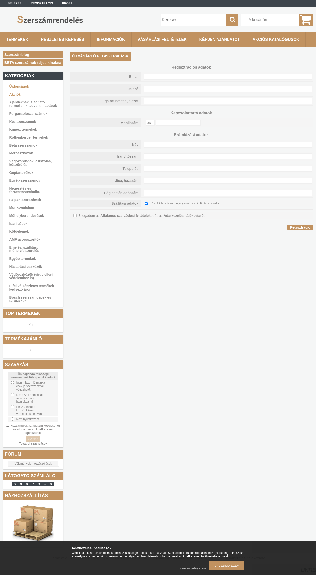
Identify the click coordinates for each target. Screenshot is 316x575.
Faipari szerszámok (25, 200)
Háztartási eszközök (25, 267)
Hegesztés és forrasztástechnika (24, 190)
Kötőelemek (19, 231)
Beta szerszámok (23, 145)
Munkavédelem (21, 208)
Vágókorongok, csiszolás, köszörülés (30, 163)
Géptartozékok (21, 173)
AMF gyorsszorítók (24, 239)
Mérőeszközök (21, 153)
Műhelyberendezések (26, 216)
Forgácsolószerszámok (28, 114)
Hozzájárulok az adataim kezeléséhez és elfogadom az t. (35, 429)
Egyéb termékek (22, 259)
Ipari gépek (18, 223)
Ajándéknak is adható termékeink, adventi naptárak (33, 104)
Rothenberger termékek (28, 137)
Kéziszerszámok (22, 122)
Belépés (14, 3)
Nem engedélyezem (192, 568)
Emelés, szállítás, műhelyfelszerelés (24, 249)
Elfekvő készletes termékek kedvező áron (31, 287)
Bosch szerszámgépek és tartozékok (30, 299)
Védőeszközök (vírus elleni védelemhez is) (31, 276)
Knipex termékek (23, 129)
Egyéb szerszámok (24, 180)
